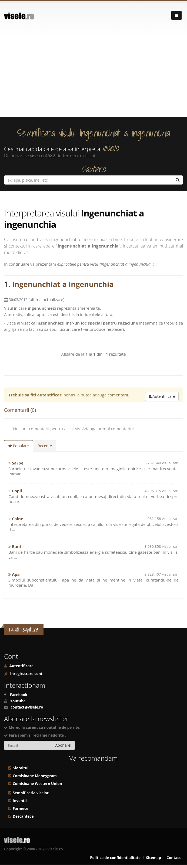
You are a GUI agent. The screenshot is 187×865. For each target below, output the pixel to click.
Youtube (18, 701)
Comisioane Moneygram (35, 775)
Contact (173, 857)
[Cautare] (177, 180)
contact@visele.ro (27, 707)
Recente (45, 445)
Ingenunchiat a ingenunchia (63, 284)
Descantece (23, 816)
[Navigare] (176, 15)
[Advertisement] (93, 76)
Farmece (20, 808)
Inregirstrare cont (25, 673)
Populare (18, 445)
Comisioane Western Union (37, 783)
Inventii (20, 800)
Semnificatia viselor (31, 792)
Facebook (18, 694)
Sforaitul (20, 768)
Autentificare (162, 396)
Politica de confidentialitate (115, 857)
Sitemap (153, 857)
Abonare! (63, 745)
